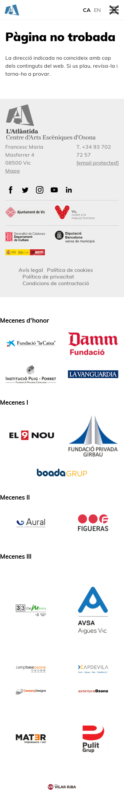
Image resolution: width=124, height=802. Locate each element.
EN (97, 10)
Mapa (12, 170)
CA (87, 10)
